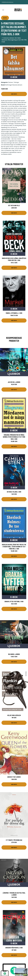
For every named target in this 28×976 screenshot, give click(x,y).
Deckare (10, 82)
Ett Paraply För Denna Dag (14, 840)
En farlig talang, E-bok (14, 492)
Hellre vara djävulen (14, 715)
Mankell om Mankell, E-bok (14, 313)
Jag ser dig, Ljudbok (14, 382)
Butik (5, 18)
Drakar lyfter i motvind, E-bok (14, 601)
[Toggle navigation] (3, 9)
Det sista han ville (14, 205)
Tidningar (16, 82)
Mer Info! (14, 94)
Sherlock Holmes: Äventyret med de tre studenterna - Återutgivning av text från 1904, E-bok (14, 547)
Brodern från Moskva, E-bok (14, 948)
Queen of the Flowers (14, 777)
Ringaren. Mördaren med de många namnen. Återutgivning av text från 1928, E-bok (14, 437)
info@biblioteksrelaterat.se (7, 2)
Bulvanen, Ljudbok (14, 654)
